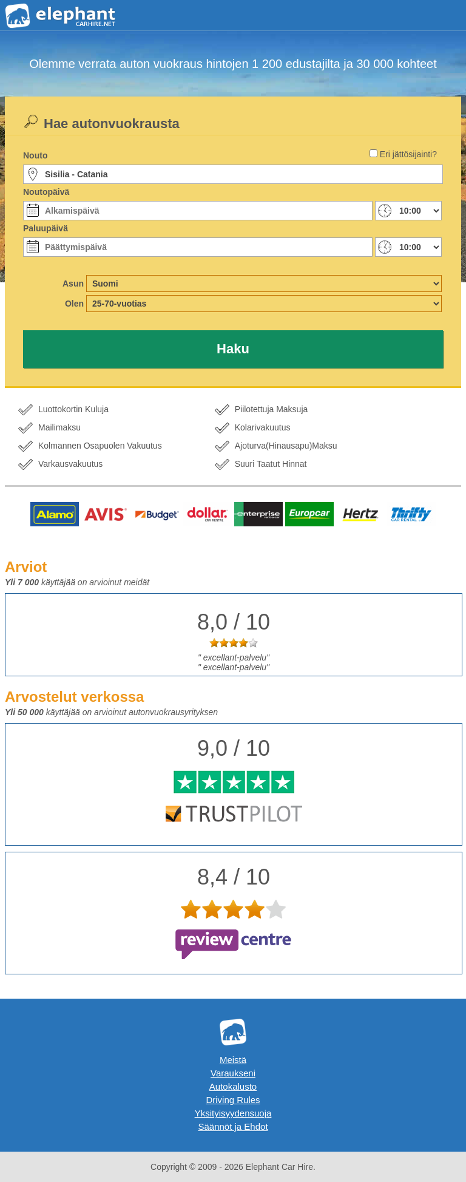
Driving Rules (233, 1100)
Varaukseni (233, 1073)
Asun (73, 283)
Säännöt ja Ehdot (233, 1126)
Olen (74, 303)
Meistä (233, 1060)
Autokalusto (233, 1086)
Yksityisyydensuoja (233, 1113)
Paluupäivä (45, 228)
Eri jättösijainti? (408, 154)
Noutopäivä (46, 192)
